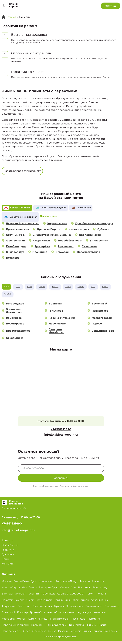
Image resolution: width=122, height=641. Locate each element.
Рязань (63, 631)
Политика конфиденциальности (60, 636)
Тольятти (33, 593)
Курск (32, 618)
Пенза (52, 631)
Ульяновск (71, 599)
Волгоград (99, 587)
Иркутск (7, 599)
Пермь (58, 599)
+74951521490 (61, 429)
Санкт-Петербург (25, 581)
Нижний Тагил (97, 624)
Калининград (72, 612)
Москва (7, 581)
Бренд (7, 540)
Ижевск (20, 593)
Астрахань (8, 606)
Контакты (8, 563)
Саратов (62, 593)
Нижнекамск (76, 624)
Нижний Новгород (91, 581)
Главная (11, 17)
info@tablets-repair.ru (61, 434)
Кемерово (100, 612)
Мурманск (94, 618)
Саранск (75, 631)
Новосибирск (11, 587)
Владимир (112, 606)
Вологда (22, 612)
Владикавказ (94, 606)
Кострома (8, 618)
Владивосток (74, 606)
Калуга (87, 612)
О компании (10, 545)
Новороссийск (11, 631)
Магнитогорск (59, 618)
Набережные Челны (15, 624)
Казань (64, 587)
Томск (90, 593)
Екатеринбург (48, 587)
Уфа (73, 587)
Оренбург (39, 631)
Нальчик (36, 624)
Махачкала (78, 618)
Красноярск (44, 599)
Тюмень (101, 593)
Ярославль (48, 593)
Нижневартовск (55, 624)
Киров (84, 599)
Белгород (23, 606)
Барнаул (7, 593)
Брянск (59, 606)
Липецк (43, 618)
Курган (21, 618)
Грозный (36, 612)
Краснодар (46, 581)
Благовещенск (42, 606)
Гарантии (24, 17)
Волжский (8, 612)
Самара (19, 599)
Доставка (8, 554)
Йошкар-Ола (52, 612)
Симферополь (92, 631)
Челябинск (29, 587)
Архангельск (99, 599)
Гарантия (8, 549)
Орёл (26, 631)
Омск (30, 599)
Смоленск (110, 631)
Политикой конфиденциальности (74, 486)
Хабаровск (77, 593)
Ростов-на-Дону (66, 581)
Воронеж (84, 587)
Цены (5, 559)
